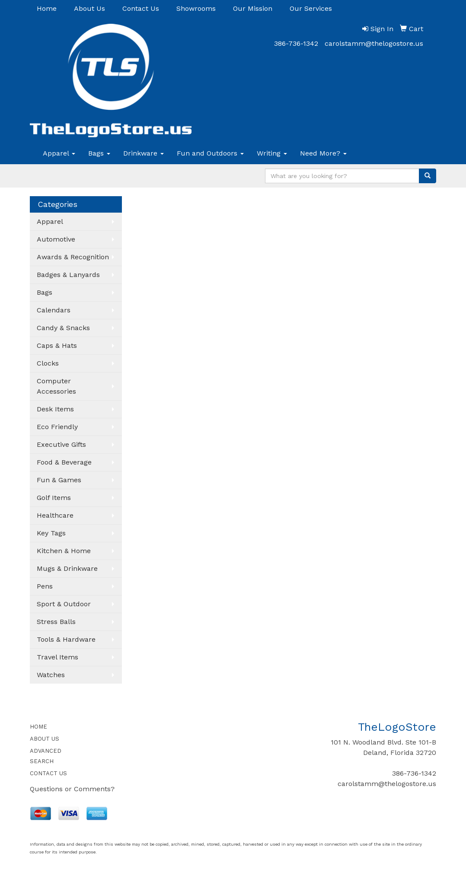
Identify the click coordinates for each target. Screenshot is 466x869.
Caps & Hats (57, 345)
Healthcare (55, 515)
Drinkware (143, 153)
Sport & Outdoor (64, 604)
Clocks (48, 363)
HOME (38, 726)
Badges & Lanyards (68, 275)
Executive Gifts (61, 444)
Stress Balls (56, 622)
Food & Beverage (64, 462)
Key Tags (51, 533)
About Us (89, 8)
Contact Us (140, 8)
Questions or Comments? (72, 789)
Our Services (311, 8)
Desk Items (55, 409)
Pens (45, 586)
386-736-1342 (296, 43)
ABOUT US (44, 738)
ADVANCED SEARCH (45, 756)
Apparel (59, 153)
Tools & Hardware (66, 639)
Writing (272, 153)
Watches (51, 675)
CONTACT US (48, 773)
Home (47, 8)
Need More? (323, 153)
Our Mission (252, 8)
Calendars (53, 310)
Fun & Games (59, 480)
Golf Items (54, 497)
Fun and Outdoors (210, 153)
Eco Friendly (57, 427)
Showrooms (196, 8)
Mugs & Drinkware (67, 568)
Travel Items (57, 657)
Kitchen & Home (64, 551)
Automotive (56, 239)
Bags (99, 153)
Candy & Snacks (63, 328)
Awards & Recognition (73, 257)
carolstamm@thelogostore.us (374, 43)
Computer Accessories (56, 386)
